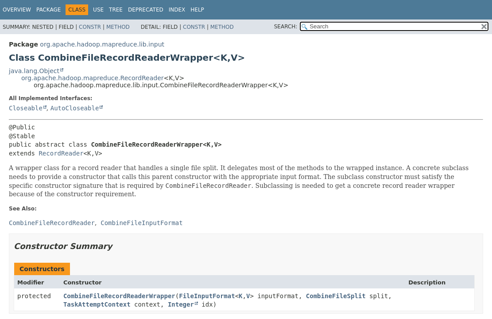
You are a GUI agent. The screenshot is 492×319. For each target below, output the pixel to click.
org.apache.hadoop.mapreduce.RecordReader (92, 78)
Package (48, 10)
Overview (17, 10)
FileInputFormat (207, 296)
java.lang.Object (34, 70)
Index (177, 10)
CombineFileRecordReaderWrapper (119, 296)
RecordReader (61, 153)
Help (197, 10)
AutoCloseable (74, 108)
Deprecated (145, 10)
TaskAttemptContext (97, 304)
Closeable (26, 108)
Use (98, 10)
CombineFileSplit (336, 296)
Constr (90, 27)
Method (118, 27)
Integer (181, 304)
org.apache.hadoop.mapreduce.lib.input (102, 44)
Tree (116, 10)
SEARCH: (286, 26)
